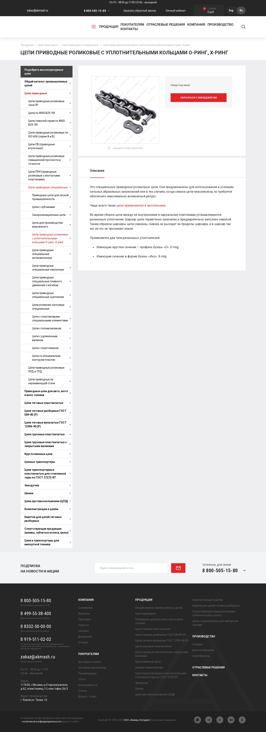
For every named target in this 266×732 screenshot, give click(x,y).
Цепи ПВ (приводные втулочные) (49, 146)
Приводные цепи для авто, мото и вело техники (47, 393)
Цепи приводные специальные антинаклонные (51, 254)
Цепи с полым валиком (51, 328)
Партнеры (84, 619)
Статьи (82, 690)
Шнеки (47, 493)
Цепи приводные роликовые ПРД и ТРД (49, 369)
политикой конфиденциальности (42, 721)
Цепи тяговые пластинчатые (47, 402)
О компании (85, 607)
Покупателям (88, 654)
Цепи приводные (48, 45)
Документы (85, 636)
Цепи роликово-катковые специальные (51, 306)
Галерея (83, 630)
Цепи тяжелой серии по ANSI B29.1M (49, 122)
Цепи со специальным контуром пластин (51, 357)
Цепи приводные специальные (80, 45)
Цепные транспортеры (47, 461)
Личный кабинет (176, 10)
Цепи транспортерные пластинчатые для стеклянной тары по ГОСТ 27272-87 (47, 473)
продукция (105, 27)
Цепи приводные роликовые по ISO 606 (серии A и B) (49, 134)
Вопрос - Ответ (87, 696)
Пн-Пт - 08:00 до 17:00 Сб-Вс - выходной (133, 2)
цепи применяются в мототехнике (141, 205)
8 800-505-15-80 (95, 11)
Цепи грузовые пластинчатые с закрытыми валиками (47, 444)
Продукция (27, 45)
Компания (86, 599)
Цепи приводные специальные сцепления (51, 295)
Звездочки (47, 485)
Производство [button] (220, 24)
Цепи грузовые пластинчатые (47, 434)
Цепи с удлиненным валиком (51, 338)
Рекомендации (87, 673)
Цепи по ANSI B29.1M (49, 112)
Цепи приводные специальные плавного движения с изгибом (51, 281)
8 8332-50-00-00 (36, 626)
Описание (97, 170)
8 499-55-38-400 (36, 613)
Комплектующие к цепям (47, 509)
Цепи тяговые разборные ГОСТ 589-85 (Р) (47, 412)
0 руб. (209, 10)
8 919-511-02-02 (36, 639)
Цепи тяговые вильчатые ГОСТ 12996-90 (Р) (47, 424)
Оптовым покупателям (92, 667)
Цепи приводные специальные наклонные (51, 267)
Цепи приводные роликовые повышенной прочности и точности (49, 160)
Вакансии (84, 613)
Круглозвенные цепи (47, 454)
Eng (231, 10)
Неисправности (88, 685)
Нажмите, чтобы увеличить (125, 148)
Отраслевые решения (165, 24)
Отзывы (83, 642)
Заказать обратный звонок (139, 10)
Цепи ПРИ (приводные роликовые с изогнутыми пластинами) (49, 175)
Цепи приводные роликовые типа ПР (49, 103)
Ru (241, 10)
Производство (203, 636)
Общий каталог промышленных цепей (47, 83)
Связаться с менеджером (198, 97)
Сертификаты (200, 655)
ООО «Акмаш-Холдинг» (137, 720)
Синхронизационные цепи (51, 214)
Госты (82, 679)
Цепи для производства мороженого (51, 224)
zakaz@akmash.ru (37, 10)
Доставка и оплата (89, 661)
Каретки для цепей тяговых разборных (47, 518)
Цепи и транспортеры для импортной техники (47, 542)
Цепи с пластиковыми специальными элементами (51, 318)
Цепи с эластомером (51, 348)
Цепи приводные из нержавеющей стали (49, 381)
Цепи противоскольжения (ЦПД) (47, 501)
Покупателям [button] (132, 24)
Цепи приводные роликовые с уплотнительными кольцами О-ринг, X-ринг (51, 238)
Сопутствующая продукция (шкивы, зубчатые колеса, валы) (47, 530)
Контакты (129, 29)
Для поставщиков (203, 650)
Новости (83, 625)
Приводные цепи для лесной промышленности (51, 197)
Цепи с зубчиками (51, 206)
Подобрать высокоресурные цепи (43, 71)
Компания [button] (196, 24)
